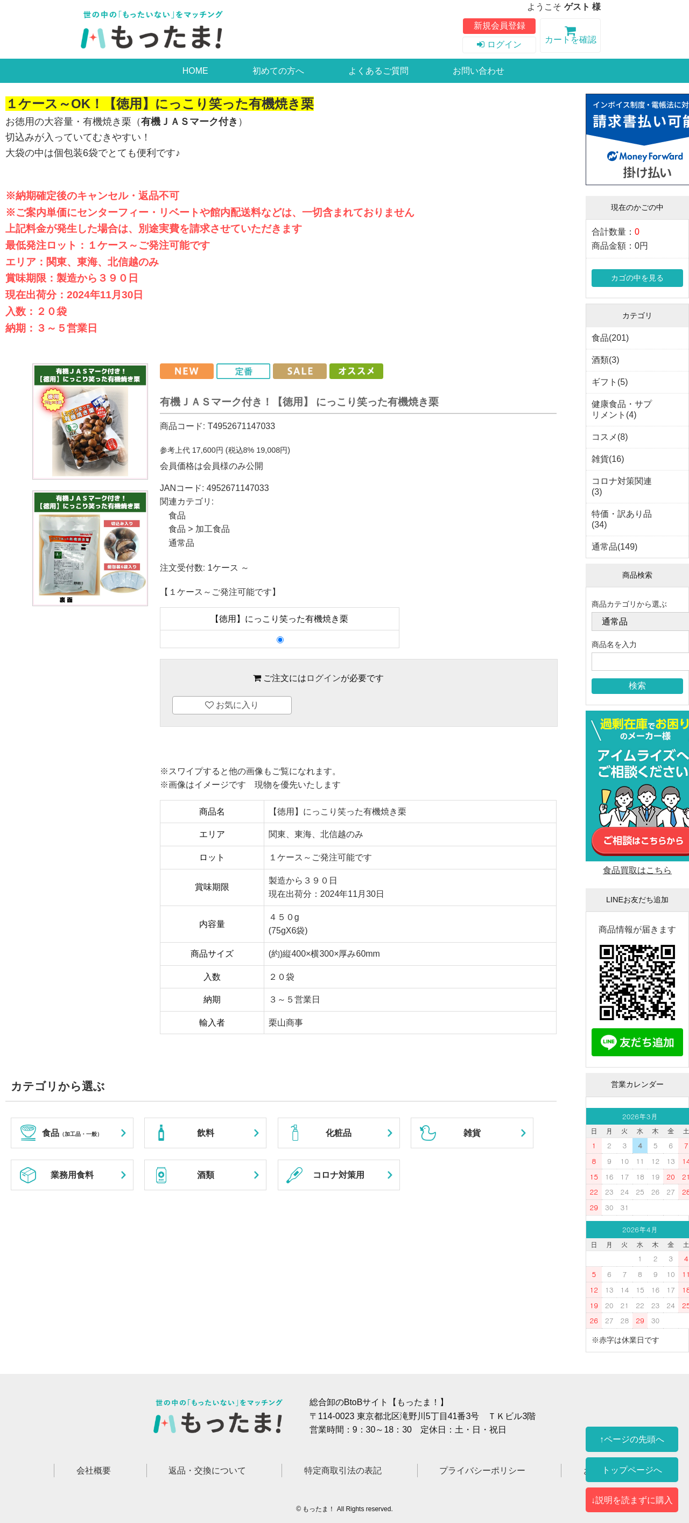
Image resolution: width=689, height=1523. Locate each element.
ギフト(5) (610, 382)
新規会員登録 (499, 25)
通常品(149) (614, 546)
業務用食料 (72, 1175)
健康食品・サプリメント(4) (622, 409)
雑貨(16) (608, 459)
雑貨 (472, 1133)
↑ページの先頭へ (632, 1439)
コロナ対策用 (338, 1175)
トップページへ (632, 1470)
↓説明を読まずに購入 (632, 1500)
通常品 (181, 543)
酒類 (205, 1175)
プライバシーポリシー (482, 1470)
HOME (195, 70)
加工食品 (212, 529)
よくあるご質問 (378, 70)
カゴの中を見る (637, 277)
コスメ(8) (610, 436)
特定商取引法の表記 (343, 1470)
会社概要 (93, 1470)
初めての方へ (278, 70)
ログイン (499, 44)
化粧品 (338, 1133)
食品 (177, 515)
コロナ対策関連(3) (622, 486)
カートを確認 (570, 36)
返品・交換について (207, 1470)
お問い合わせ (478, 70)
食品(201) (610, 337)
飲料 (205, 1133)
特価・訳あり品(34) (622, 519)
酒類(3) (606, 359)
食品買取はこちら (637, 870)
